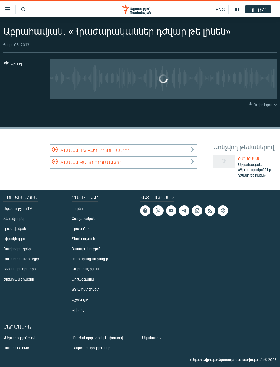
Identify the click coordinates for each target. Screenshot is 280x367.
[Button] (13, 64)
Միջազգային (83, 279)
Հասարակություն (86, 248)
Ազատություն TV (17, 208)
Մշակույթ (80, 299)
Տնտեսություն (83, 238)
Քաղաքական (249, 159)
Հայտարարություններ (91, 347)
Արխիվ (77, 309)
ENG (220, 9)
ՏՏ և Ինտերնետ (86, 289)
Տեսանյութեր (14, 218)
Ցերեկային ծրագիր (19, 269)
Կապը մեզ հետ (16, 347)
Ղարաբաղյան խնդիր (90, 258)
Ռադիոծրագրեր (17, 248)
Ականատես (152, 337)
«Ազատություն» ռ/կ (19, 337)
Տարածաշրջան (85, 269)
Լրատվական (14, 228)
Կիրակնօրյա (14, 238)
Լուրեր (77, 208)
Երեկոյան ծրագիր (18, 279)
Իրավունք (80, 228)
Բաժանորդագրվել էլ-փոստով (98, 337)
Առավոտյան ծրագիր (21, 258)
